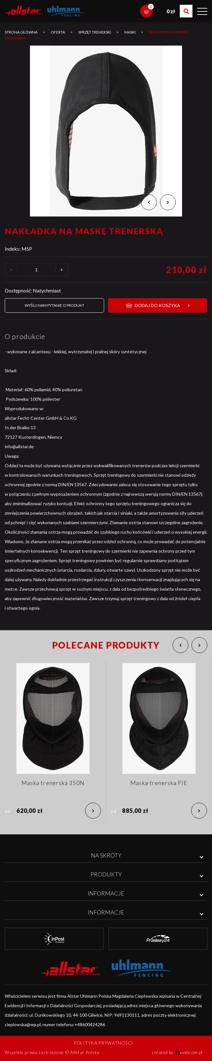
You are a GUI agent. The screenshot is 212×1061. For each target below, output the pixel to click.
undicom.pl (189, 1052)
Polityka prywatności (103, 1042)
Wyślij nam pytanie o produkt (54, 305)
